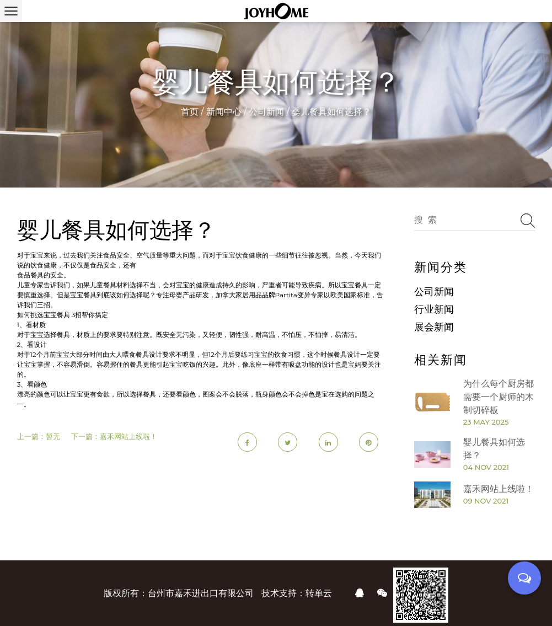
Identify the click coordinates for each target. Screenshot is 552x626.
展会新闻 (434, 327)
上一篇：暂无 (38, 436)
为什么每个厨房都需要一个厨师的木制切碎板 (498, 396)
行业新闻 (434, 309)
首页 (190, 111)
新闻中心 (224, 111)
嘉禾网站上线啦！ (498, 489)
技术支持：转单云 (296, 593)
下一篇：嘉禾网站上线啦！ (114, 436)
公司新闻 (266, 111)
